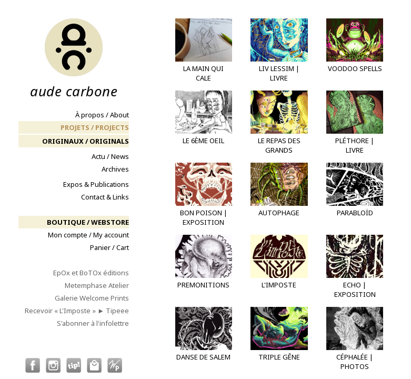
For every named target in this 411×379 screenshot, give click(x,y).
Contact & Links (105, 197)
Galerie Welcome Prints (92, 298)
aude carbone (73, 58)
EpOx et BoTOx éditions (91, 272)
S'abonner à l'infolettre (93, 323)
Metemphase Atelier (97, 285)
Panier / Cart (109, 247)
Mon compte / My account (88, 235)
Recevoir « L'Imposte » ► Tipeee (77, 310)
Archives (115, 169)
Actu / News (110, 156)
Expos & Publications (96, 184)
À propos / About (102, 114)
